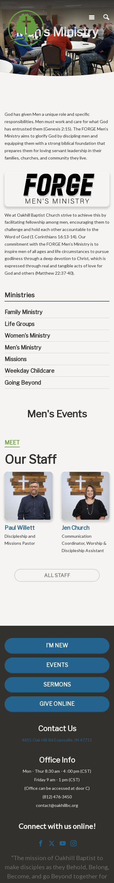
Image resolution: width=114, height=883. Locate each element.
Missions (15, 359)
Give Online (57, 704)
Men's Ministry (23, 347)
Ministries (20, 295)
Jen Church (75, 528)
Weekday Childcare (29, 371)
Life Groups (19, 324)
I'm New (57, 645)
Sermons (57, 684)
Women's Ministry (27, 335)
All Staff (57, 575)
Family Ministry (24, 312)
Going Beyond (23, 382)
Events (57, 665)
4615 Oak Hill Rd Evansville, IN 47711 (57, 739)
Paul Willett (20, 528)
